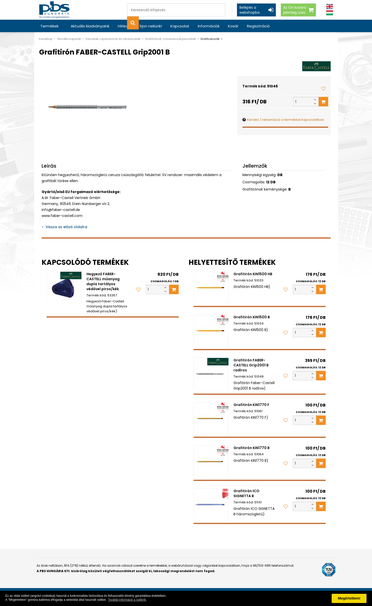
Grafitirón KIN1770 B (251, 447)
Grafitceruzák (210, 39)
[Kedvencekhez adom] (323, 88)
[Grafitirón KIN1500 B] (211, 330)
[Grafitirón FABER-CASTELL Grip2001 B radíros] (211, 374)
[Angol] (329, 6)
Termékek (49, 26)
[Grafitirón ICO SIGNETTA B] (211, 504)
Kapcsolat (179, 26)
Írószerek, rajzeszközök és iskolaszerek (113, 39)
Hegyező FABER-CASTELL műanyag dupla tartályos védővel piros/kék (103, 281)
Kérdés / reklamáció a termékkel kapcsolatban (285, 119)
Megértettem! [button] (349, 598)
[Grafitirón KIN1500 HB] (211, 287)
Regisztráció (258, 26)
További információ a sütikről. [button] (127, 600)
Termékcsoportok (69, 39)
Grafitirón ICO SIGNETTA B (246, 493)
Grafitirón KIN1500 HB (252, 273)
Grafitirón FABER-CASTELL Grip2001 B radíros (251, 365)
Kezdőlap (45, 39)
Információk (209, 26)
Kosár (233, 26)
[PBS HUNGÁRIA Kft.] (54, 9)
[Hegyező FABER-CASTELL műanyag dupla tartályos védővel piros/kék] (64, 287)
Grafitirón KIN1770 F (251, 404)
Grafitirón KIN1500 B (251, 317)
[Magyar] (329, 12)
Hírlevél (124, 26)
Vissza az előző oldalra (66, 226)
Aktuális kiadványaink (90, 26)
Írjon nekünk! (151, 26)
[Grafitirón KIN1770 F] (211, 418)
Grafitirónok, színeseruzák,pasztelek (170, 39)
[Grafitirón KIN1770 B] (211, 461)
